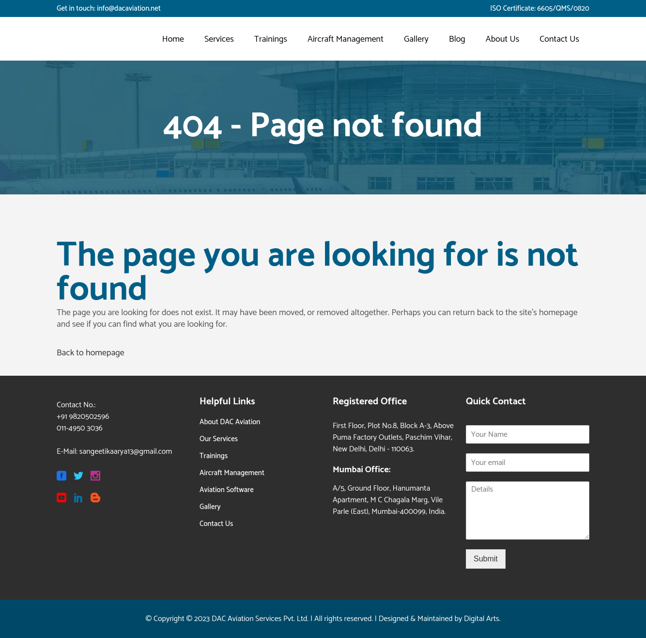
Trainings (214, 456)
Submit (486, 559)
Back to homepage (90, 353)
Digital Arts (481, 618)
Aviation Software (227, 490)
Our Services (219, 439)
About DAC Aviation (230, 422)
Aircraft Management (232, 473)
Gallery (210, 507)
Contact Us (216, 524)
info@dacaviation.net (129, 8)
